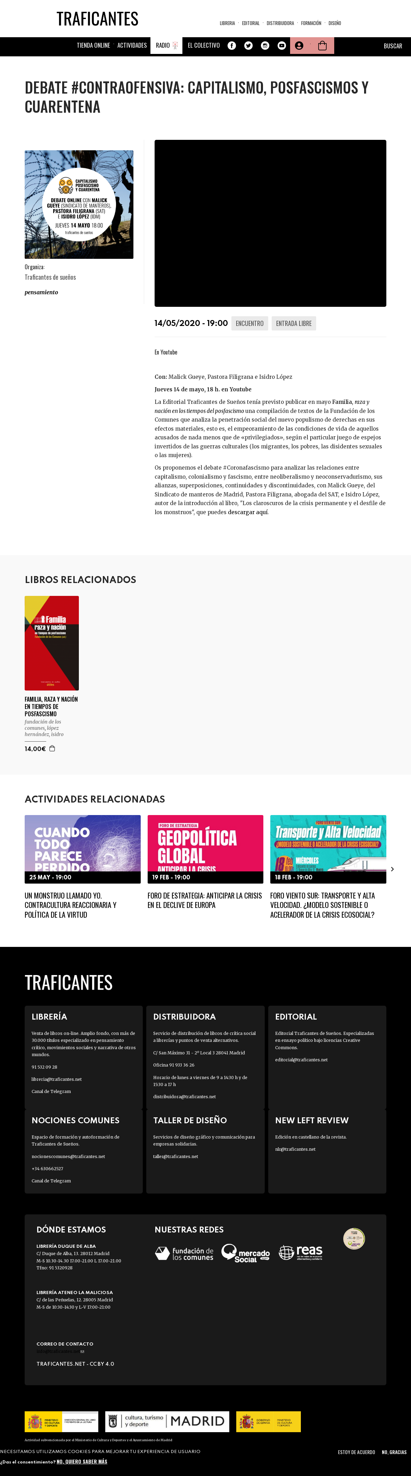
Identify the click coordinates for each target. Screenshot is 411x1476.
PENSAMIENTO (41, 292)
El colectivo (204, 45)
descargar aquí (248, 512)
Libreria (227, 22)
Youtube (281, 45)
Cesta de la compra (322, 45)
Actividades (132, 45)
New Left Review (312, 1121)
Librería (49, 1017)
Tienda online (93, 45)
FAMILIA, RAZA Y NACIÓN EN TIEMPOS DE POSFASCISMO (51, 706)
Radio (163, 45)
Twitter (248, 45)
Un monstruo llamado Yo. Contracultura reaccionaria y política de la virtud (70, 905)
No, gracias (394, 1451)
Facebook (231, 45)
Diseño (335, 22)
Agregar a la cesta (52, 748)
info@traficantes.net (60, 1351)
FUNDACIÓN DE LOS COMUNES (43, 725)
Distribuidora (280, 22)
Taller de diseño (190, 1121)
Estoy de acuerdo (356, 1451)
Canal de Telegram (51, 1091)
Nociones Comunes (76, 1121)
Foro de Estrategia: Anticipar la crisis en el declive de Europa (205, 900)
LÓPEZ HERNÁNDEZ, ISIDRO (44, 731)
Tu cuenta (298, 45)
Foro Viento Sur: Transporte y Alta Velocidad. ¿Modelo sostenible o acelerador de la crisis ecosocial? (322, 905)
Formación (311, 22)
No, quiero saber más (82, 1461)
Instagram (265, 45)
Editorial (251, 22)
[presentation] (392, 869)
